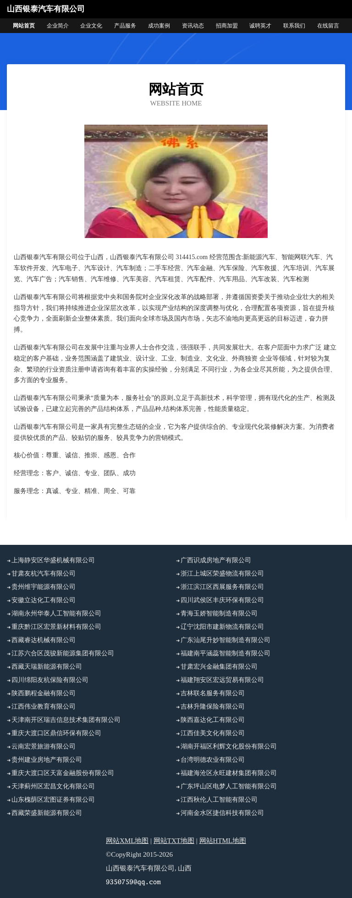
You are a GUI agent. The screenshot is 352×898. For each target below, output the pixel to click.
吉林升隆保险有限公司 (213, 706)
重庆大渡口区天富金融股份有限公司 (62, 773)
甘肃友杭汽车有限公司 (43, 573)
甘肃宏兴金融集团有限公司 (219, 666)
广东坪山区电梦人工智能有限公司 (229, 786)
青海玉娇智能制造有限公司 (219, 613)
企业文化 (91, 25)
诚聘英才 (260, 25)
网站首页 (24, 25)
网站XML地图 (127, 840)
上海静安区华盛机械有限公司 (53, 560)
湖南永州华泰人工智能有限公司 (56, 613)
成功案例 (159, 25)
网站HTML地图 (223, 840)
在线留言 (328, 25)
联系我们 (294, 25)
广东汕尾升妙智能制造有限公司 (225, 640)
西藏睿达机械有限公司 (43, 640)
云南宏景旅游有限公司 (43, 746)
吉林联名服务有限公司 (213, 693)
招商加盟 (227, 25)
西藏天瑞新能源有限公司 (46, 666)
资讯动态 (193, 25)
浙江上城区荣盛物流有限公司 (222, 573)
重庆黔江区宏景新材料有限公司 (56, 626)
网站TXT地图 (174, 840)
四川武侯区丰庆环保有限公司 (222, 600)
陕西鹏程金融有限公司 (43, 693)
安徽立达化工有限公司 (43, 600)
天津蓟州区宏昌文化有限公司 (53, 786)
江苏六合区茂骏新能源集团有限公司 (62, 653)
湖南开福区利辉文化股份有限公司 (229, 746)
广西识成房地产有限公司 (216, 560)
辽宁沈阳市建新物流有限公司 (222, 626)
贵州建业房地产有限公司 (46, 759)
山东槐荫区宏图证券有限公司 (53, 799)
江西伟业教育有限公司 (43, 706)
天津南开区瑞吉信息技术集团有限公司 (66, 719)
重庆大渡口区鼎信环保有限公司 (56, 733)
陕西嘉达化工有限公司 (213, 719)
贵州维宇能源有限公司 (43, 586)
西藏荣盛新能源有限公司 (46, 812)
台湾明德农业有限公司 (213, 759)
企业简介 (58, 25)
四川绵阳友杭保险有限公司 (49, 679)
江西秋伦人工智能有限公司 (219, 799)
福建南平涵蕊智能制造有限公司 (225, 653)
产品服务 (125, 25)
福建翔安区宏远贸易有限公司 (222, 679)
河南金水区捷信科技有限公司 (222, 812)
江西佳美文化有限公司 (213, 733)
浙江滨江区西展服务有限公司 (222, 586)
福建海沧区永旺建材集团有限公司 (229, 773)
